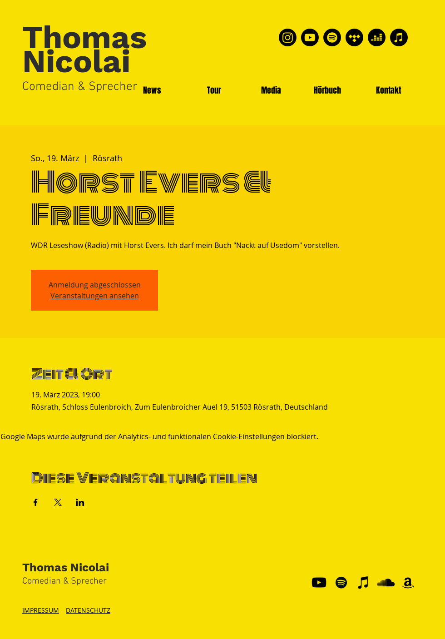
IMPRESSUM (40, 610)
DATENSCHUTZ (88, 610)
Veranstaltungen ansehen (94, 296)
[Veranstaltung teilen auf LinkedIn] (80, 502)
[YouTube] (319, 582)
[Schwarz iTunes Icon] (363, 582)
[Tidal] (354, 37)
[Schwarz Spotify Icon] (341, 582)
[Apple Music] (399, 37)
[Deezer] (377, 37)
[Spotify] (332, 37)
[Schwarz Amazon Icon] (408, 582)
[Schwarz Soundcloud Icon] (386, 582)
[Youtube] (310, 37)
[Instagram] (288, 37)
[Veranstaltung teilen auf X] (58, 502)
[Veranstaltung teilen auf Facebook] (35, 502)
